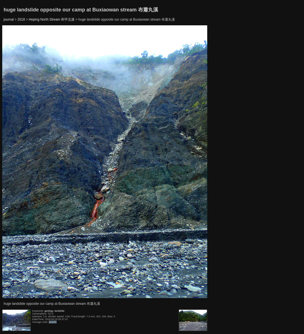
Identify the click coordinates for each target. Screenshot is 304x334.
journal (9, 19)
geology (49, 311)
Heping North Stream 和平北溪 (51, 19)
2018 (21, 19)
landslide (59, 311)
